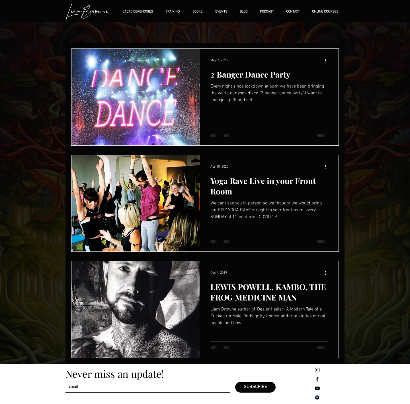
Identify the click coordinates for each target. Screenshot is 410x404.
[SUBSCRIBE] (255, 387)
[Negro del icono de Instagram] (317, 370)
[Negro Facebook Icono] (317, 379)
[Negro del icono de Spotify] (317, 397)
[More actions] (327, 60)
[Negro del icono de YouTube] (317, 388)
